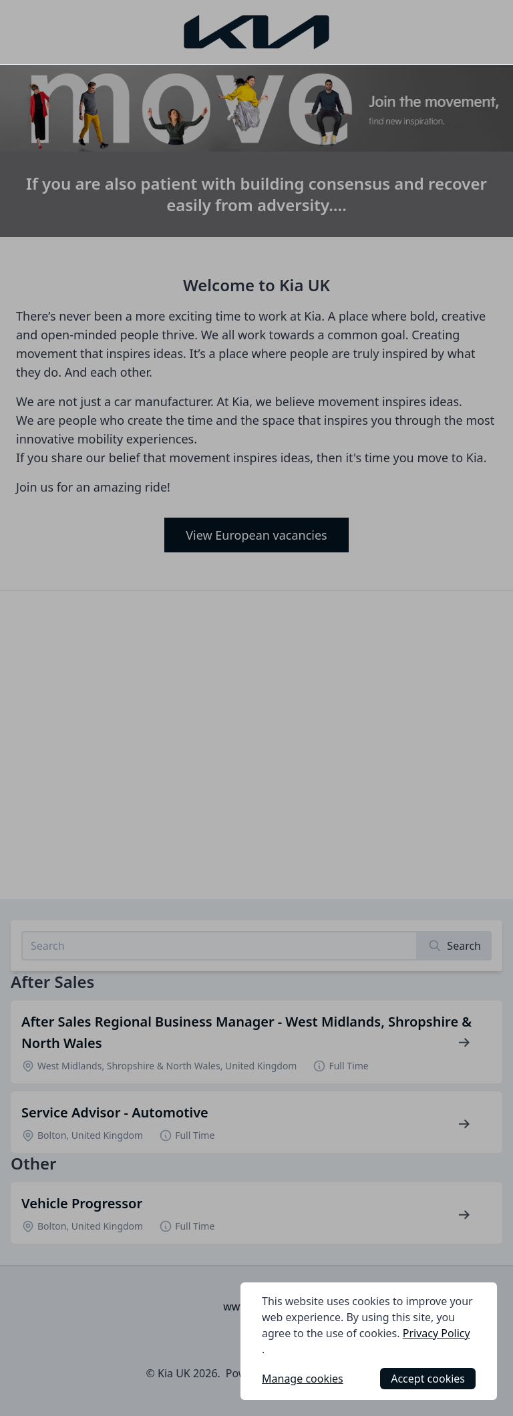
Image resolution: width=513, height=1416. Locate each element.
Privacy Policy (436, 1333)
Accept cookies (428, 1378)
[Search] (454, 945)
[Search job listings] (219, 945)
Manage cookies (302, 1378)
